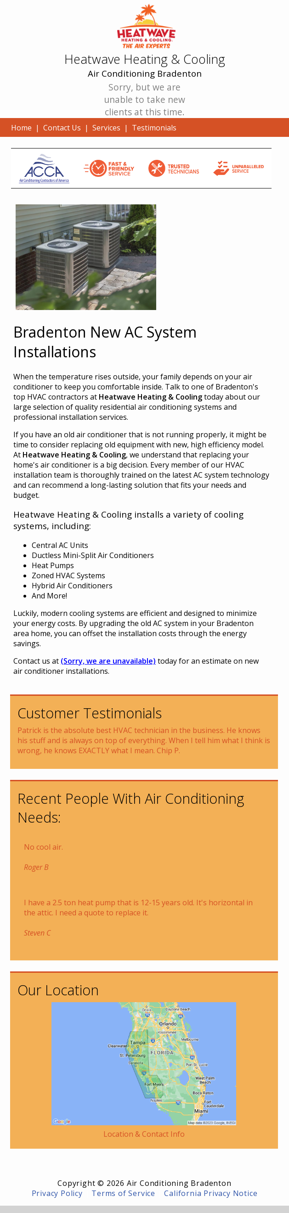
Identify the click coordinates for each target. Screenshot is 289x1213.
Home (21, 128)
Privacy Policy (57, 1193)
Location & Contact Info (144, 1134)
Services (106, 128)
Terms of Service (123, 1193)
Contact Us (62, 128)
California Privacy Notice (210, 1193)
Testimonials (154, 128)
